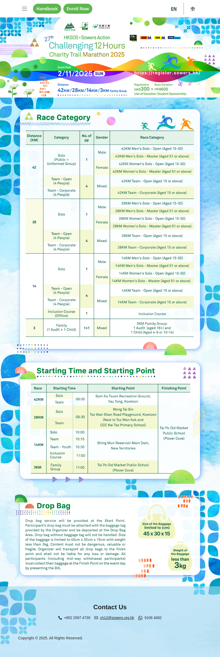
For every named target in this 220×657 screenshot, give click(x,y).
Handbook (47, 9)
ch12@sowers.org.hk (117, 618)
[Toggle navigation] (24, 8)
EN (174, 9)
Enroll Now (78, 9)
